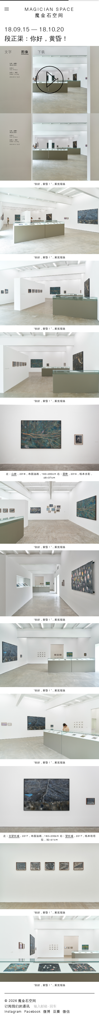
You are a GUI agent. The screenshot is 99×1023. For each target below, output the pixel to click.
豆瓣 (56, 1011)
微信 (66, 1011)
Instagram (13, 1011)
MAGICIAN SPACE (49, 9)
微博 (46, 1011)
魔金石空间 (49, 15)
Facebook (32, 1011)
